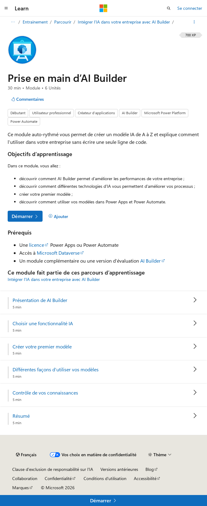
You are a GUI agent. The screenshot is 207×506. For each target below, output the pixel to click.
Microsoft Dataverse (58, 252)
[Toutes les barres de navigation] (12, 22)
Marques (20, 487)
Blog (149, 469)
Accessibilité (145, 478)
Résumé (21, 416)
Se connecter (189, 8)
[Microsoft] (103, 8)
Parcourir (63, 22)
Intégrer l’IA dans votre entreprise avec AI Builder (124, 22)
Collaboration (24, 478)
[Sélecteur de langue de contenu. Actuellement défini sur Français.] (26, 455)
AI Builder (150, 260)
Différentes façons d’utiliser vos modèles (56, 369)
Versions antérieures (119, 469)
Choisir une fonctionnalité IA (43, 323)
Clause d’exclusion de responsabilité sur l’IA (52, 469)
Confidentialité (58, 478)
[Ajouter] (58, 216)
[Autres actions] (194, 22)
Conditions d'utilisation (105, 478)
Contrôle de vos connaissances (45, 393)
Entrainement (36, 22)
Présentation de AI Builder (40, 300)
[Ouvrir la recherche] (169, 8)
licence (36, 245)
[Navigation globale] (6, 8)
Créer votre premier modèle (42, 347)
